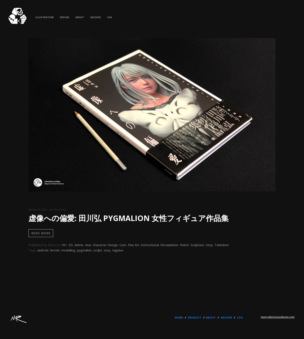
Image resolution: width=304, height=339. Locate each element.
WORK (179, 317)
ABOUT (211, 317)
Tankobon (221, 245)
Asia (88, 245)
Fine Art (133, 245)
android (42, 250)
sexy (107, 250)
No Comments (58, 209)
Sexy (209, 245)
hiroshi (55, 250)
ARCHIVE (226, 317)
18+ (64, 245)
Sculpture (197, 245)
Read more (40, 233)
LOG (240, 317)
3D (71, 245)
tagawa (117, 250)
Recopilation (169, 245)
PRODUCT (194, 317)
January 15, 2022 (37, 209)
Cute (122, 245)
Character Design (105, 245)
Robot (184, 245)
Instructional (150, 245)
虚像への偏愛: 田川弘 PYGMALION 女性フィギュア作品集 (128, 218)
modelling (68, 250)
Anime (79, 245)
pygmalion (84, 250)
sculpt (97, 250)
